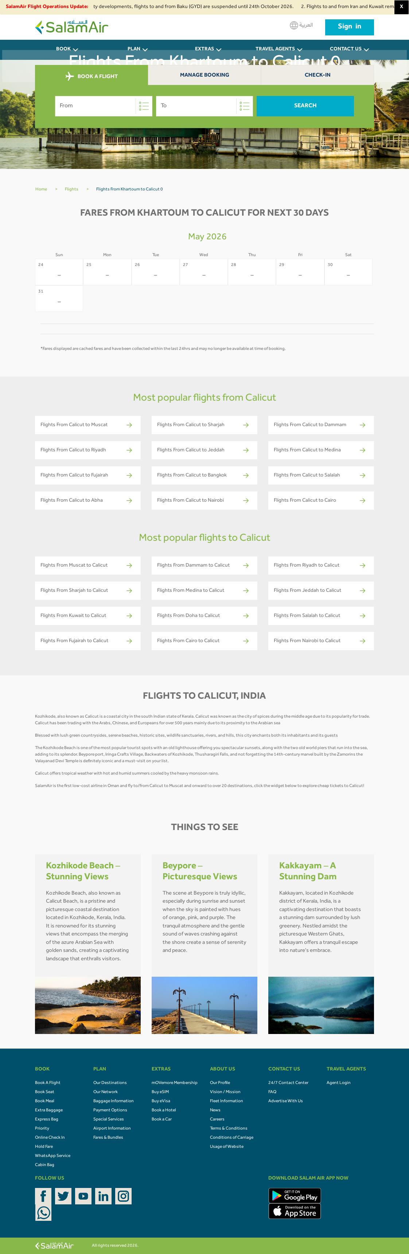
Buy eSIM (160, 1092)
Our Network (105, 1092)
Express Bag (46, 1120)
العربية (301, 25)
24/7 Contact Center (288, 1083)
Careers (217, 1120)
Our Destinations (110, 1083)
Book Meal (44, 1101)
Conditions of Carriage (231, 1138)
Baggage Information (113, 1101)
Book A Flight (48, 1083)
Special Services (108, 1120)
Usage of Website (227, 1147)
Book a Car (162, 1120)
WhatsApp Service (52, 1156)
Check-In (318, 75)
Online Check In (50, 1138)
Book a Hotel (164, 1110)
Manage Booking (204, 75)
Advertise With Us (285, 1101)
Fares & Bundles (108, 1138)
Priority (42, 1129)
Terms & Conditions (229, 1129)
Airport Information (112, 1129)
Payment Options (110, 1110)
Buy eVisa (161, 1101)
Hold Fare (44, 1147)
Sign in (349, 27)
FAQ (272, 1092)
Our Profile (220, 1083)
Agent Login (339, 1083)
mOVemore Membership (175, 1083)
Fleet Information (226, 1101)
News (215, 1110)
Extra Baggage (49, 1110)
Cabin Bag (44, 1165)
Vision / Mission (225, 1092)
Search (305, 106)
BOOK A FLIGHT (92, 76)
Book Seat (44, 1092)
